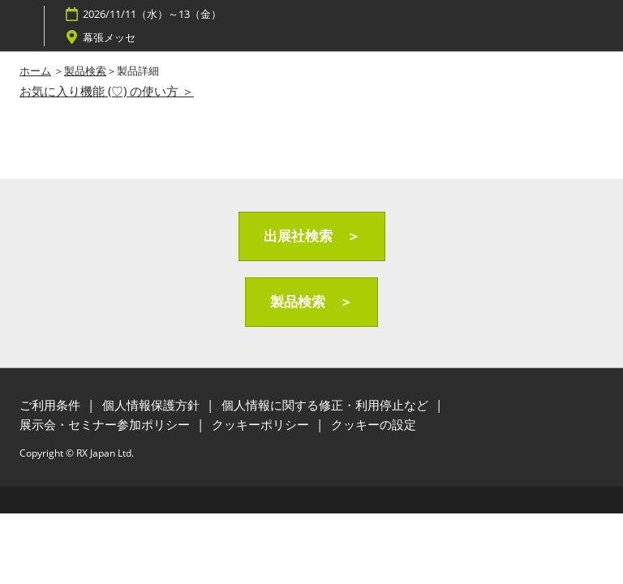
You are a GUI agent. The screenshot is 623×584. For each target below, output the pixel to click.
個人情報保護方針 (152, 405)
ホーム (35, 70)
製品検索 (85, 70)
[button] (311, 236)
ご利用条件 (51, 405)
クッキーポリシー (262, 424)
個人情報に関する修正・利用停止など (326, 405)
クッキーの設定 (373, 424)
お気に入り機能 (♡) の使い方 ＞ (106, 91)
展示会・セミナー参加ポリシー (106, 424)
